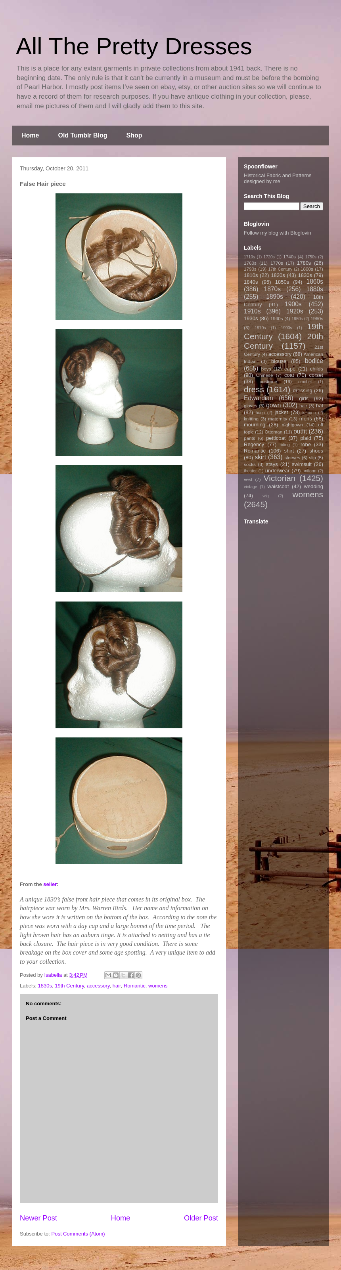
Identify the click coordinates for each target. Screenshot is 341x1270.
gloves (250, 405)
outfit (300, 431)
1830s (45, 986)
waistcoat (278, 486)
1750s (310, 257)
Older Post (201, 1218)
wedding (313, 486)
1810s (251, 275)
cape (289, 369)
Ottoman (274, 431)
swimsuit (302, 464)
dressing (302, 390)
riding (284, 445)
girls (303, 398)
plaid (305, 438)
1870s (272, 289)
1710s (249, 257)
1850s (282, 282)
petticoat (275, 438)
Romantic (135, 986)
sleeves (292, 457)
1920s (294, 311)
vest (248, 479)
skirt (260, 457)
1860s (314, 281)
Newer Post (38, 1218)
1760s (250, 262)
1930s (251, 318)
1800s (307, 268)
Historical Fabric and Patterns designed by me (278, 178)
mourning (254, 425)
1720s (269, 257)
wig (265, 496)
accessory (98, 986)
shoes (316, 451)
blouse (278, 361)
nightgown (292, 424)
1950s (297, 319)
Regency (254, 444)
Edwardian (258, 398)
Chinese (264, 375)
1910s (252, 311)
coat (289, 375)
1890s (274, 296)
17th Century (280, 269)
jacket (281, 412)
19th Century (69, 986)
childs (316, 369)
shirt (289, 451)
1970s (260, 328)
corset (316, 375)
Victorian (280, 478)
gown (273, 405)
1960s (316, 318)
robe (306, 444)
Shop (134, 135)
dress (254, 389)
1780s (304, 263)
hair (117, 986)
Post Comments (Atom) (78, 1234)
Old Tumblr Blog (82, 135)
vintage (250, 487)
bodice (314, 360)
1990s (286, 328)
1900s (293, 304)
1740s (289, 256)
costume (268, 381)
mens (305, 419)
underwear (277, 471)
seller (50, 884)
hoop (260, 413)
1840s (251, 282)
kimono (309, 413)
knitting (251, 418)
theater (250, 471)
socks (250, 464)
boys (266, 368)
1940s (276, 318)
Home (30, 135)
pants (249, 438)
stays (272, 464)
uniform (309, 471)
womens (157, 986)
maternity (277, 418)
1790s (250, 268)
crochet (305, 382)
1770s (276, 262)
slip (312, 457)
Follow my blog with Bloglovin (277, 233)
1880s (315, 289)
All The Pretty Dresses (134, 46)
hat (319, 406)
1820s (278, 275)
